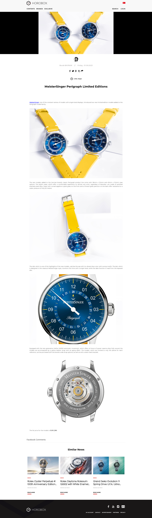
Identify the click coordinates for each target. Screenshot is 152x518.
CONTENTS (31, 9)
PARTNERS (116, 512)
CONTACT (97, 512)
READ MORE (31, 492)
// (76, 65)
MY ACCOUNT (90, 512)
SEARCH (114, 9)
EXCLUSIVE (48, 9)
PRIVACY (122, 512)
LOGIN (123, 9)
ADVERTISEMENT (106, 512)
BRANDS (39, 9)
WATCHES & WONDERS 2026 (64, 9)
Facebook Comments (36, 439)
